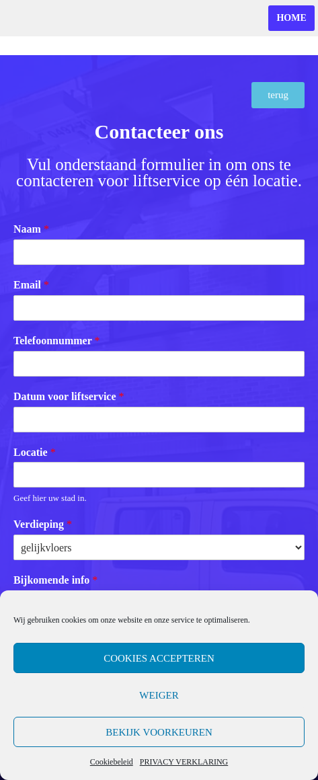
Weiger (158, 695)
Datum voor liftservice (68, 396)
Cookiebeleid (111, 762)
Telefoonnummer (56, 340)
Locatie (34, 452)
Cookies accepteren (159, 658)
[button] (278, 95)
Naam (31, 229)
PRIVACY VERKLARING (184, 762)
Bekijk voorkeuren (159, 732)
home (291, 18)
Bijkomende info (55, 580)
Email (31, 284)
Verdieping (42, 524)
